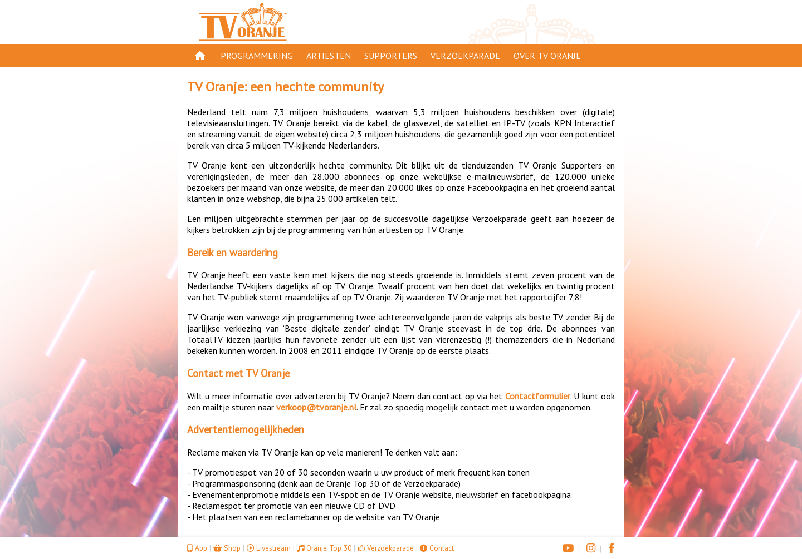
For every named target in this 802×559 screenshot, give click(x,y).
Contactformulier (537, 396)
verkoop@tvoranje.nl (316, 407)
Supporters (390, 55)
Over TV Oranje (547, 55)
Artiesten (328, 55)
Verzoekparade (465, 55)
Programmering (257, 55)
